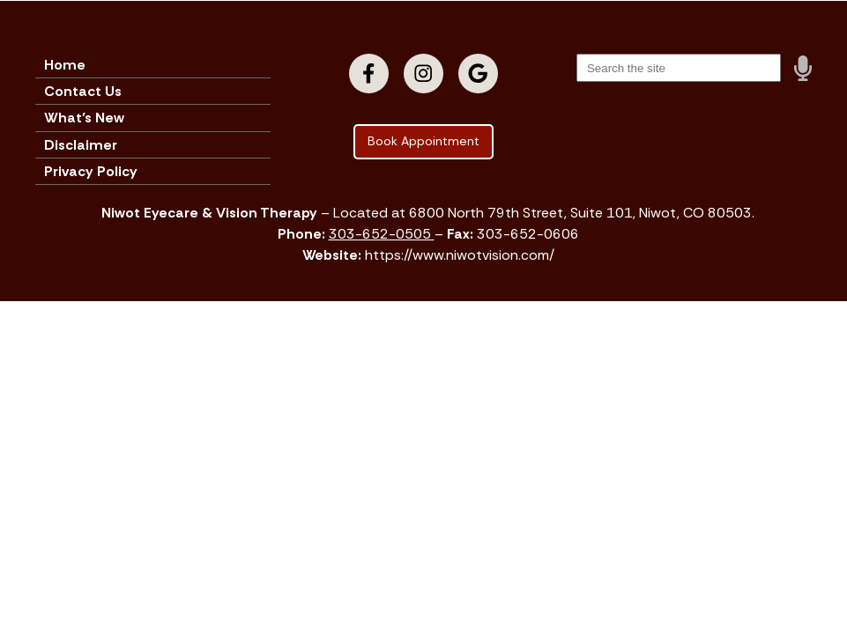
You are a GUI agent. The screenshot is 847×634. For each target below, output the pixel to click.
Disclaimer (80, 145)
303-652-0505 (382, 234)
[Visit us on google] (478, 73)
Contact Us (83, 91)
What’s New (84, 117)
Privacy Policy (90, 171)
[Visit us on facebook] (369, 73)
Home (64, 64)
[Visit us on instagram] (423, 73)
